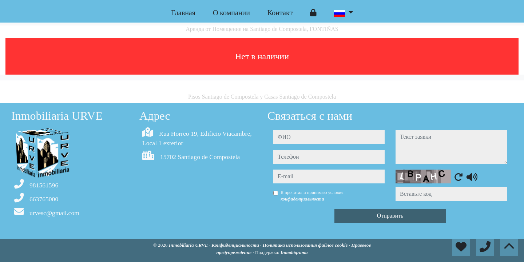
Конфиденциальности (235, 245)
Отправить (390, 216)
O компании (231, 13)
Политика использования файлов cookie (306, 245)
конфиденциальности (302, 199)
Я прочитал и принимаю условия (312, 196)
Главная (183, 13)
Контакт (280, 13)
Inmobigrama (294, 252)
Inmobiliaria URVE (189, 245)
